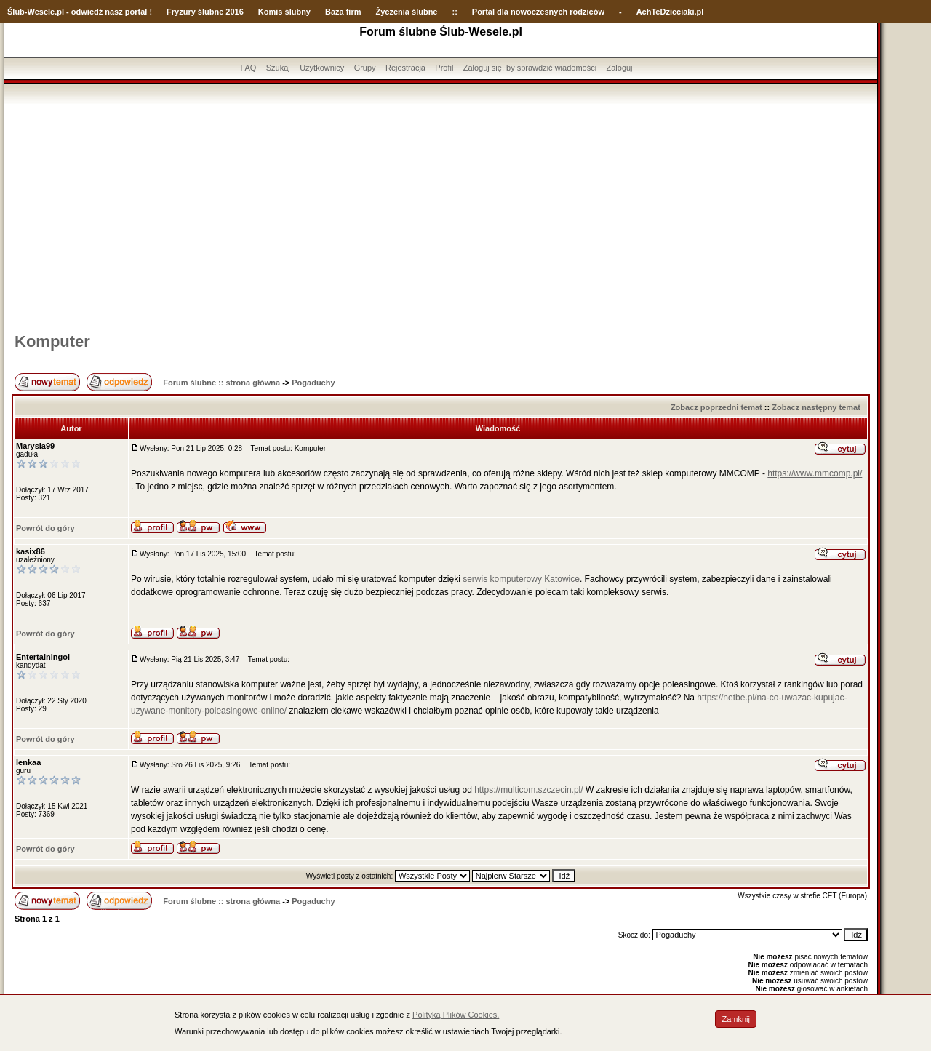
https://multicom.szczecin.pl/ (528, 790)
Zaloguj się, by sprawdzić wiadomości (529, 67)
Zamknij (736, 1019)
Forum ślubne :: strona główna (221, 382)
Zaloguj (619, 67)
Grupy (365, 67)
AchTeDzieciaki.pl (670, 11)
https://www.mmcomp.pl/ (814, 473)
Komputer (52, 341)
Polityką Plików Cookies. (455, 1014)
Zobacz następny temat (816, 407)
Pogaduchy (313, 382)
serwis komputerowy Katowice (521, 579)
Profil (444, 67)
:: (454, 11)
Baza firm (343, 11)
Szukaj (278, 67)
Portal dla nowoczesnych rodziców (538, 11)
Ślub (16, 11)
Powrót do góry (45, 528)
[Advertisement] (440, 213)
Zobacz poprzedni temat (716, 407)
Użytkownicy (322, 67)
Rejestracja (405, 67)
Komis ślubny (284, 11)
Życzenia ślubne (407, 11)
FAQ (248, 67)
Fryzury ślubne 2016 (205, 11)
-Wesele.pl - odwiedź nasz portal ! (88, 11)
